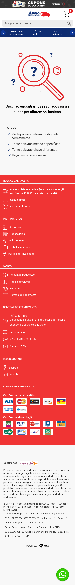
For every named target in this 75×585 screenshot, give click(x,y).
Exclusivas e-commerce (16, 33)
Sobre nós (15, 227)
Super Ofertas (57, 33)
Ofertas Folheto (37, 33)
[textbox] (37, 23)
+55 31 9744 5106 (26, 338)
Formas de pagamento (23, 294)
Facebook (13, 367)
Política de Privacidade (21, 253)
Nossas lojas (17, 233)
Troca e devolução (20, 281)
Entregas (15, 288)
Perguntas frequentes (22, 274)
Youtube (14, 374)
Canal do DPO (18, 346)
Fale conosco (17, 240)
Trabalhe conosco (20, 247)
